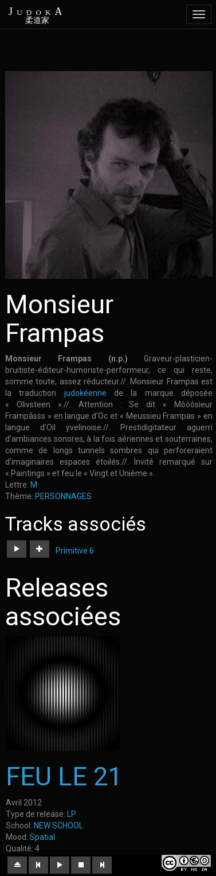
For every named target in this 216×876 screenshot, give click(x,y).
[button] (16, 549)
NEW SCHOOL (58, 825)
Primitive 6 (75, 550)
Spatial (42, 837)
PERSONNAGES (63, 496)
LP (71, 814)
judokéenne (85, 393)
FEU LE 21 (64, 776)
